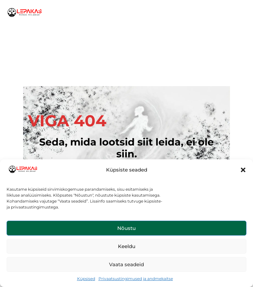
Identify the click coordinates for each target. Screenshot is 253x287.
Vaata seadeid (126, 264)
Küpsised (86, 278)
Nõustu (126, 228)
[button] (243, 170)
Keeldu (126, 246)
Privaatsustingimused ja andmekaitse (135, 278)
